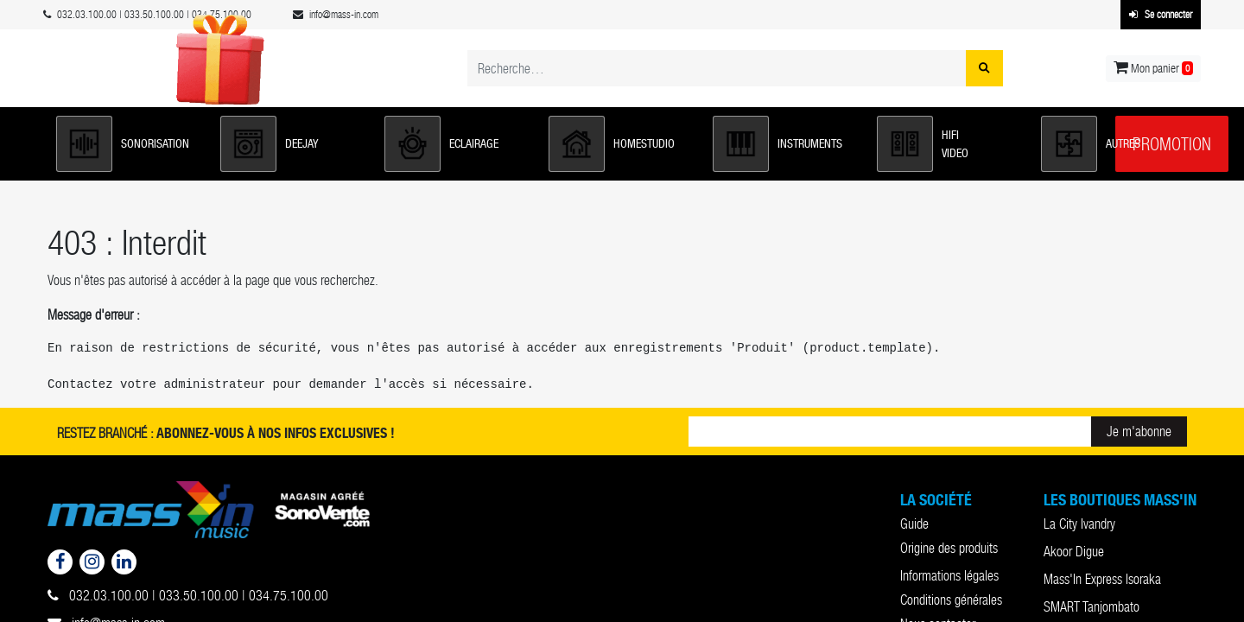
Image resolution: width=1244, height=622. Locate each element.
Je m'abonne (1139, 431)
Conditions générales (951, 600)
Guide (914, 524)
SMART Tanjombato (1091, 607)
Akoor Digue (1074, 551)
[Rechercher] (984, 68)
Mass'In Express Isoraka (1102, 579)
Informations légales (949, 576)
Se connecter (1160, 15)
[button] (130, 144)
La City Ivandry (1079, 524)
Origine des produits (949, 548)
